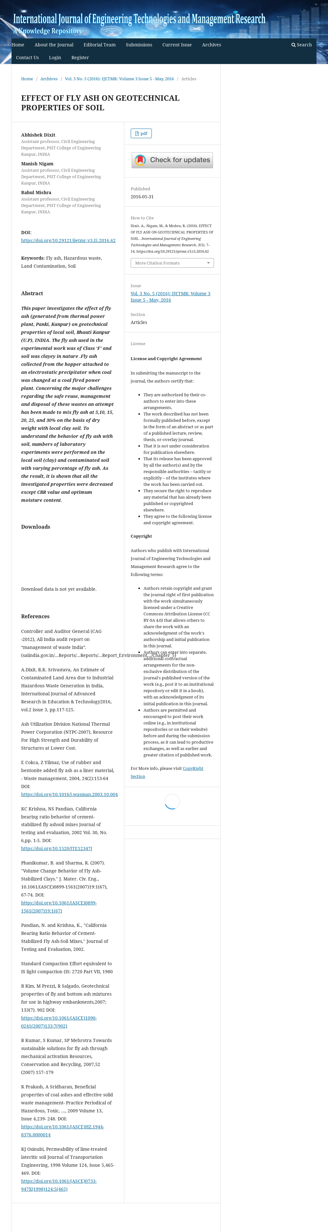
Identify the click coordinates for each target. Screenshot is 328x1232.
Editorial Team (100, 45)
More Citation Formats (157, 263)
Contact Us (27, 57)
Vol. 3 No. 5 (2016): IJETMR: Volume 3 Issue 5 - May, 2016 (119, 79)
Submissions (139, 45)
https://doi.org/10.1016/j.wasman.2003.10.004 (69, 794)
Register (80, 57)
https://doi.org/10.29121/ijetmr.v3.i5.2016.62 (68, 240)
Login (55, 57)
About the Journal (54, 45)
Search (301, 45)
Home (18, 45)
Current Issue (177, 45)
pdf (143, 133)
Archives (211, 45)
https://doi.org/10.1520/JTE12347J (56, 848)
